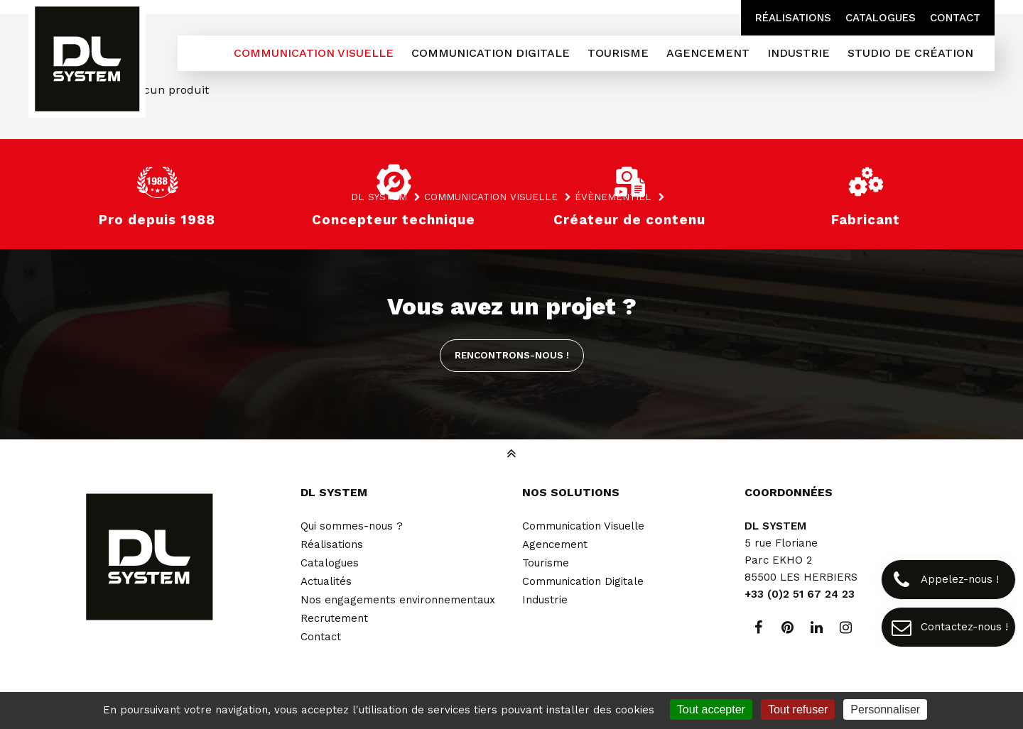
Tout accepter (711, 709)
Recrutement (334, 618)
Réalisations (793, 17)
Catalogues (880, 17)
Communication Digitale (583, 581)
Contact (955, 17)
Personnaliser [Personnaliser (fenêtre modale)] (885, 709)
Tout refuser (798, 709)
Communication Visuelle (583, 526)
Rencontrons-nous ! (512, 355)
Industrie (545, 599)
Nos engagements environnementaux (398, 599)
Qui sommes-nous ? (352, 526)
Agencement (555, 544)
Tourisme (545, 563)
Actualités (326, 581)
